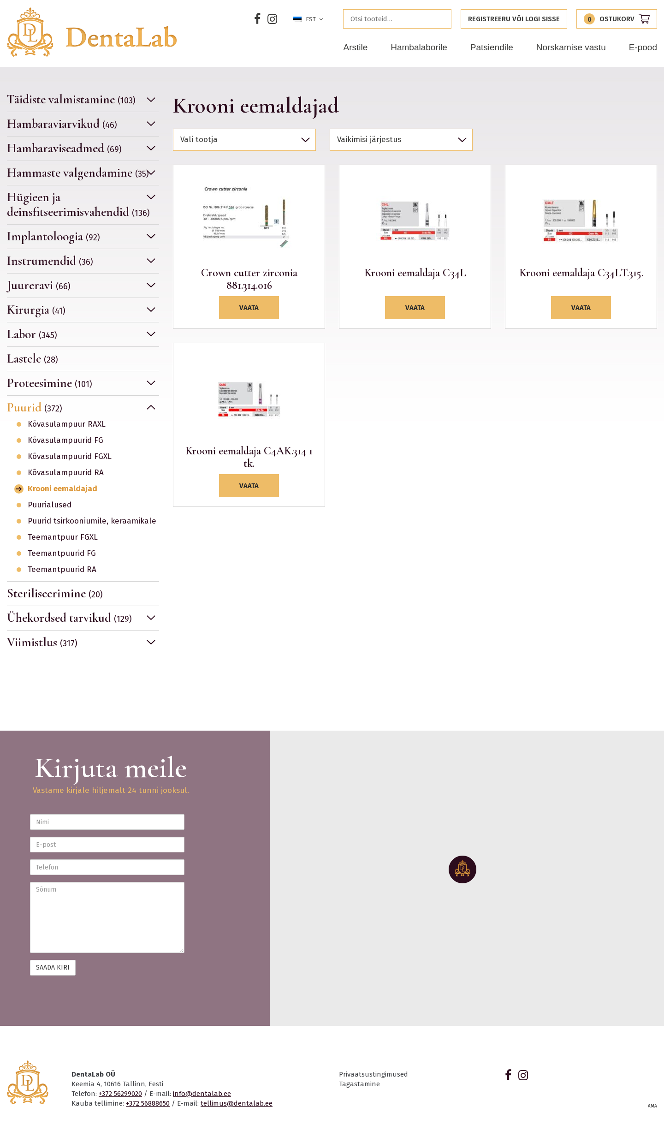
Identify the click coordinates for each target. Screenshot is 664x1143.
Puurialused (49, 505)
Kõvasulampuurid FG (65, 440)
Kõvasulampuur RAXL (67, 424)
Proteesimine (49, 383)
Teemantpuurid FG (62, 553)
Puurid (34, 407)
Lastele (32, 358)
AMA (652, 1106)
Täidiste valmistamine (71, 99)
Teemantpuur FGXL (63, 537)
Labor (32, 334)
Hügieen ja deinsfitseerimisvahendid (78, 205)
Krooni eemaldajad (62, 489)
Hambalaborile (419, 47)
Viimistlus (42, 642)
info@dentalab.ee (202, 1093)
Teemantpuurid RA (62, 569)
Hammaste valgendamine (78, 172)
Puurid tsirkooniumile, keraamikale (92, 521)
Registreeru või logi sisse (514, 19)
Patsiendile (491, 47)
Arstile (355, 47)
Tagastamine (359, 1084)
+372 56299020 (120, 1093)
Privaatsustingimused (373, 1074)
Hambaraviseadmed (64, 148)
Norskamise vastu (571, 47)
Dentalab (92, 32)
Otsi (441, 19)
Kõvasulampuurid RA (66, 472)
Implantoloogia (53, 236)
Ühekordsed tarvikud (69, 617)
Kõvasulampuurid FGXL (70, 456)
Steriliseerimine (55, 593)
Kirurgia (36, 309)
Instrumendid (50, 260)
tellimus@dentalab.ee (237, 1103)
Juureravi (39, 285)
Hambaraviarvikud (62, 123)
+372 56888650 (148, 1103)
